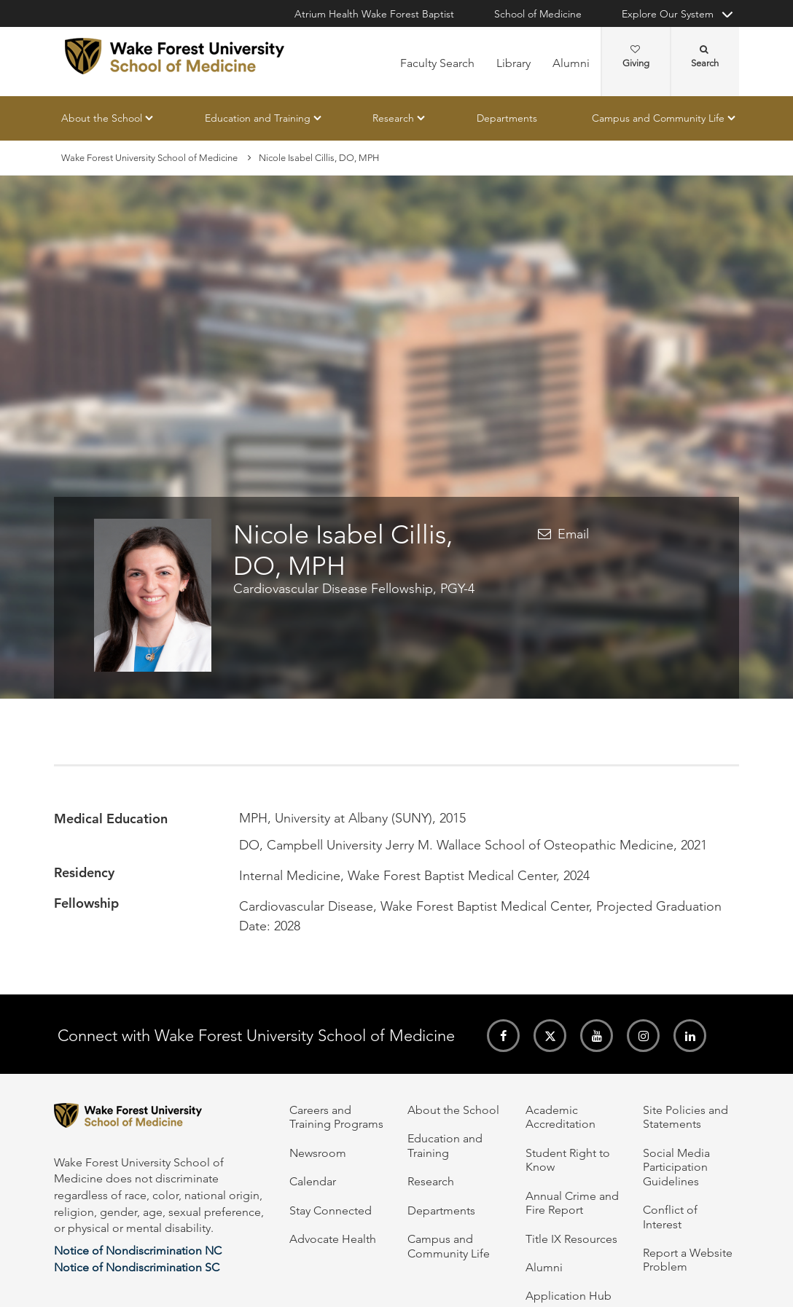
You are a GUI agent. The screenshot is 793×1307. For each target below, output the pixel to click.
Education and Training (257, 118)
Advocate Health (332, 1239)
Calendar (312, 1181)
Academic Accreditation (560, 1117)
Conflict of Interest (670, 1217)
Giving (635, 56)
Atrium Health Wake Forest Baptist (374, 13)
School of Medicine (538, 13)
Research (393, 118)
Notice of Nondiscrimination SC (136, 1267)
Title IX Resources (571, 1239)
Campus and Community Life (658, 118)
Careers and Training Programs (336, 1117)
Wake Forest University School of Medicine (149, 157)
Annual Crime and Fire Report (572, 1203)
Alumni (571, 63)
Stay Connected (330, 1210)
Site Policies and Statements (685, 1117)
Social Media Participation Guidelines (676, 1167)
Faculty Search (437, 63)
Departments (507, 118)
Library (513, 63)
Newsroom (317, 1153)
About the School (101, 118)
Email (573, 534)
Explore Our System (668, 13)
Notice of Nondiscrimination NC (138, 1250)
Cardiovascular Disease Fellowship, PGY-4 (353, 589)
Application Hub (569, 1296)
